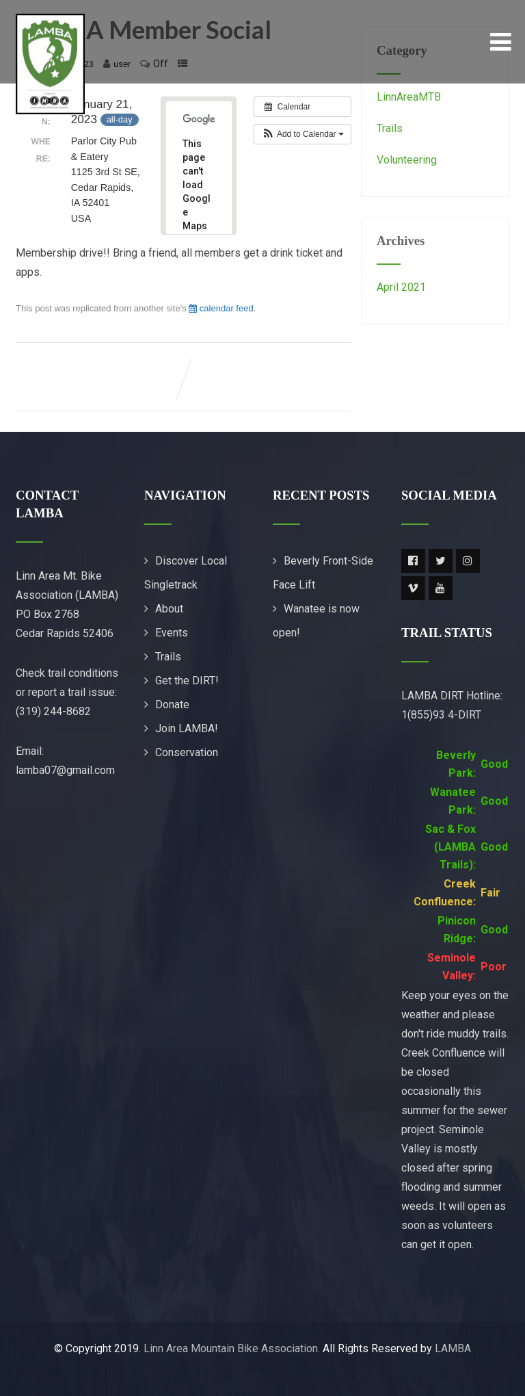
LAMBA (453, 1348)
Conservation (186, 752)
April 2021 (401, 287)
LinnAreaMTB (409, 96)
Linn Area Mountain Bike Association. (232, 1348)
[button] (302, 134)
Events (171, 632)
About (169, 608)
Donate (172, 704)
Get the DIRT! (187, 680)
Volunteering (407, 159)
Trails (390, 128)
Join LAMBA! (186, 728)
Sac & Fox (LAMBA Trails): (450, 847)
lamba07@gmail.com (65, 770)
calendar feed (221, 308)
